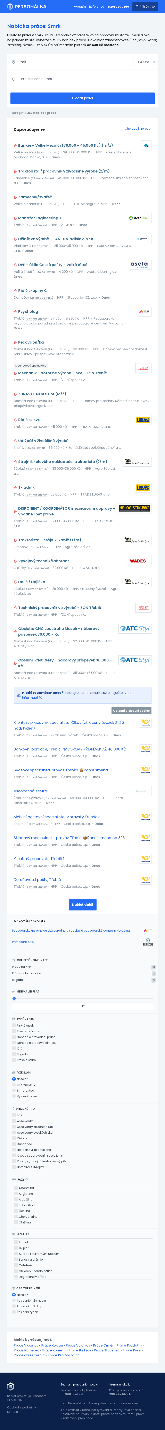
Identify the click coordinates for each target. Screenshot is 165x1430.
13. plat (21, 1242)
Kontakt (12, 1412)
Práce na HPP (21, 967)
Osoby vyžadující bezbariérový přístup (41, 1161)
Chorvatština (26, 1217)
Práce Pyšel (132, 1350)
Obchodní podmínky (22, 1407)
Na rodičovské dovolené (31, 1150)
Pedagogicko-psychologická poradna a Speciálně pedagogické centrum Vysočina (71, 931)
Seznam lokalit (119, 1384)
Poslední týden (25, 1312)
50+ (17, 1115)
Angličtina (23, 1194)
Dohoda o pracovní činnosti (34, 1043)
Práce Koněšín (54, 1350)
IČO (17, 1048)
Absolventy (22, 1121)
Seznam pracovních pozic (79, 1384)
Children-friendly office (33, 1271)
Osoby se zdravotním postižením (38, 1156)
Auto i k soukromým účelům (36, 1254)
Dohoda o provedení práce (34, 1037)
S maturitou (23, 1090)
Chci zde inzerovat (138, 129)
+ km (143, 62)
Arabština (23, 1199)
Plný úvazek (23, 1025)
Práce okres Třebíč (29, 1355)
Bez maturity (23, 1085)
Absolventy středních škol (32, 1127)
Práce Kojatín (52, 1345)
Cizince (19, 1138)
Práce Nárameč (26, 1350)
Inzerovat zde (118, 7)
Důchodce (22, 1144)
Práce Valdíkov (78, 1345)
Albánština (24, 1188)
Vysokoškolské (24, 1096)
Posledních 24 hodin (29, 1301)
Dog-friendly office (30, 1277)
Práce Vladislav (26, 1345)
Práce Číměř (103, 1345)
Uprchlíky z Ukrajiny (28, 1167)
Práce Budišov (79, 1350)
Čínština (22, 1222)
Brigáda (17, 980)
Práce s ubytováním (26, 973)
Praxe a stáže (24, 1060)
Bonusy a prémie (28, 1260)
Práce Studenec (107, 1350)
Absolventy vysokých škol (32, 1133)
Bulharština (24, 1205)
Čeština (22, 1211)
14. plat (21, 1248)
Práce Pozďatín (129, 1345)
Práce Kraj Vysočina (64, 1355)
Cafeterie (23, 1265)
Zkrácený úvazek (26, 1031)
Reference (96, 7)
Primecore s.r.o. (23, 942)
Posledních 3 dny (26, 1306)
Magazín (80, 7)
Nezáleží (20, 1079)
